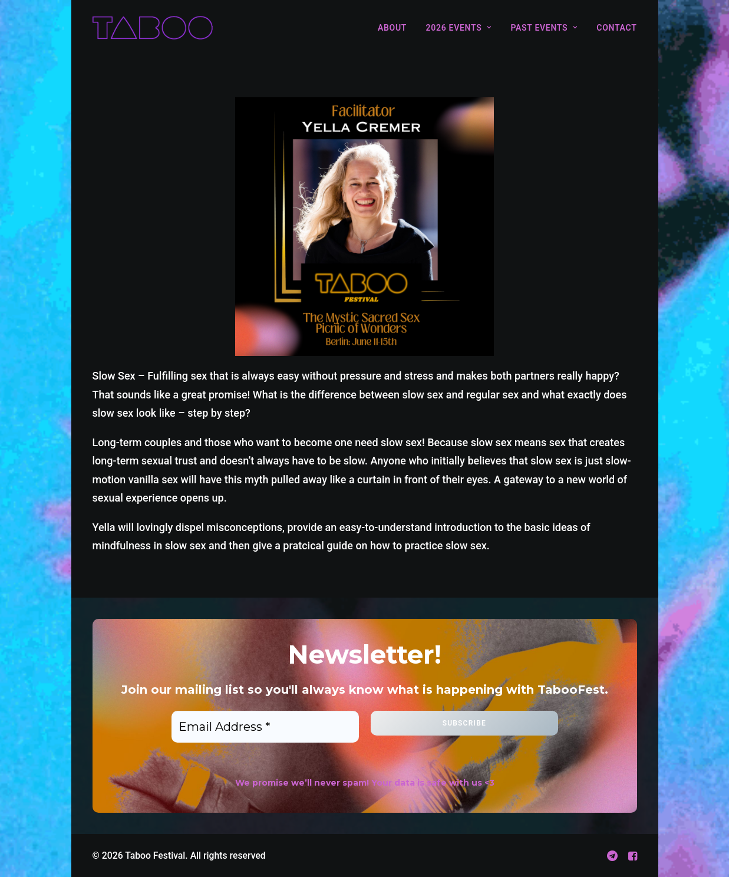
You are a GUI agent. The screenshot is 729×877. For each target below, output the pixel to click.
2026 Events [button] (459, 27)
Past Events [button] (543, 27)
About (392, 27)
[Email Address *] (265, 727)
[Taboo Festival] (153, 27)
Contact (616, 27)
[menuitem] (396, 27)
